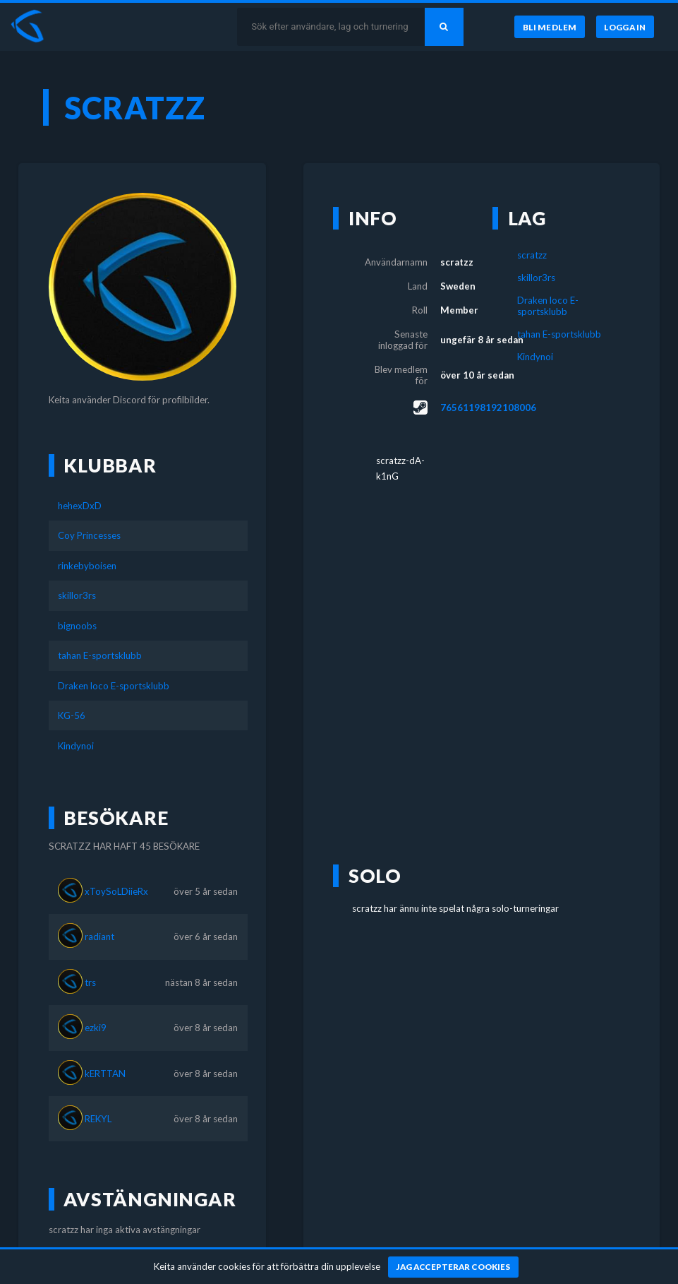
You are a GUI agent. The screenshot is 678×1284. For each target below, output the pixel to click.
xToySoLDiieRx (116, 891)
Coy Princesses (89, 535)
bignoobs (77, 625)
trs (90, 982)
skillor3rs (77, 595)
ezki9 (96, 1027)
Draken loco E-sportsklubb (113, 685)
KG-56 (71, 715)
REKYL (98, 1118)
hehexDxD (80, 505)
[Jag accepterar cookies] (453, 1267)
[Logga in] (625, 27)
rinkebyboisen (87, 565)
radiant (99, 936)
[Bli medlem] (549, 27)
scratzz (532, 255)
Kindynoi (76, 745)
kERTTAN (105, 1073)
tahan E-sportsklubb (100, 655)
